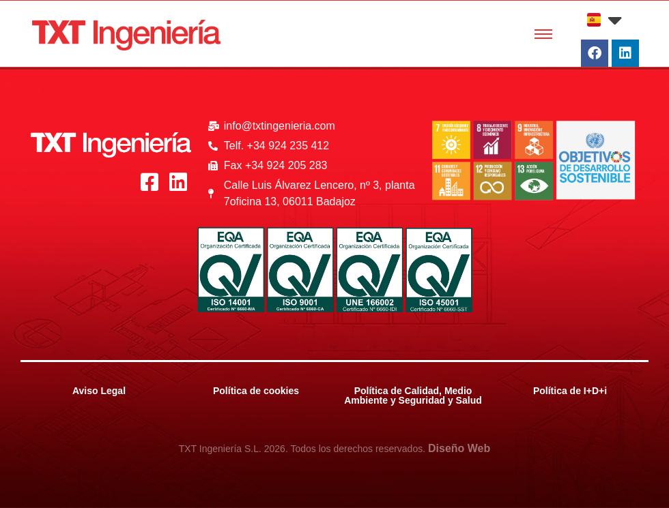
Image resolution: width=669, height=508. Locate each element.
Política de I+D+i (570, 390)
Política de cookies (256, 390)
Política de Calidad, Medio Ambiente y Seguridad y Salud (413, 395)
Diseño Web (459, 448)
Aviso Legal (99, 390)
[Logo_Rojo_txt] (126, 35)
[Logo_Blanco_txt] (111, 145)
